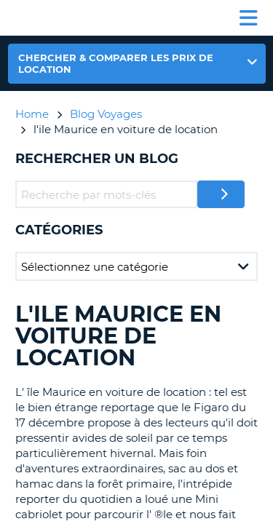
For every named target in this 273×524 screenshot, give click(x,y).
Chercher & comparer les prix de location (115, 63)
